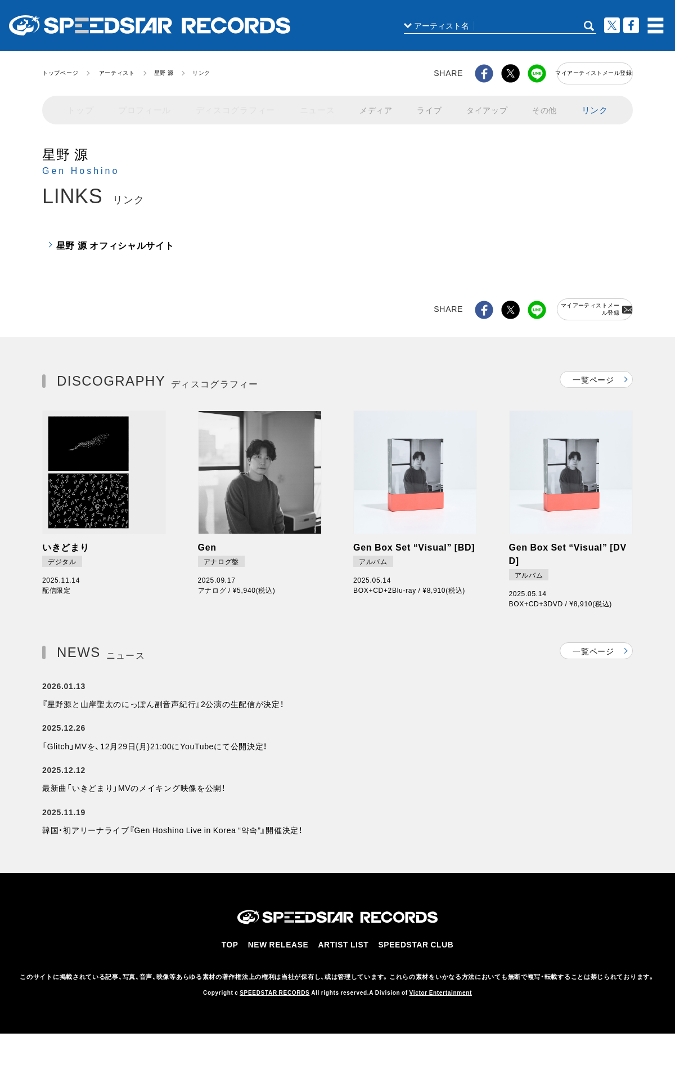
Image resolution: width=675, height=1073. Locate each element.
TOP (234, 977)
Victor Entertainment (441, 1023)
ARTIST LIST (345, 977)
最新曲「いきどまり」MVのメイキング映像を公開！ (134, 811)
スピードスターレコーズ (149, 25)
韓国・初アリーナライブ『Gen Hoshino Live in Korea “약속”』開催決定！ (172, 859)
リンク (594, 105)
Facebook (631, 25)
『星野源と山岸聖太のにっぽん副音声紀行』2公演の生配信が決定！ (163, 713)
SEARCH (589, 26)
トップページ (60, 72)
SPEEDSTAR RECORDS (274, 1023)
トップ (80, 105)
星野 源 (164, 72)
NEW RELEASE (282, 977)
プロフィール (143, 105)
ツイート (612, 25)
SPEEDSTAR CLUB (414, 977)
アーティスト (117, 72)
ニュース (311, 105)
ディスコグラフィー (232, 105)
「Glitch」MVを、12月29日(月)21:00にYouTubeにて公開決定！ (154, 762)
